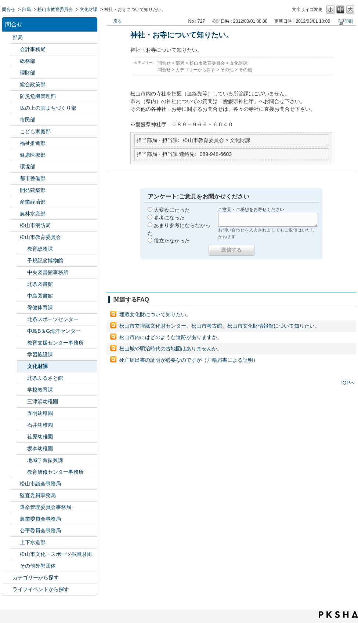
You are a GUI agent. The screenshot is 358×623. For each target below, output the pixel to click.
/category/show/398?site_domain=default (14, 108)
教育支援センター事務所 (55, 343)
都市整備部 (33, 178)
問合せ (8, 9)
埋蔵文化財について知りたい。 (155, 314)
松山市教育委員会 (55, 9)
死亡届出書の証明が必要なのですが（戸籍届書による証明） (188, 360)
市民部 (27, 120)
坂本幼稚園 (40, 448)
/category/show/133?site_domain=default (14, 167)
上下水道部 (33, 542)
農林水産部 (33, 213)
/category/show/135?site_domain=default (14, 178)
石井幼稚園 (40, 425)
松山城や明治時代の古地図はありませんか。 (170, 348)
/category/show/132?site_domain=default (14, 155)
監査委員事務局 (38, 495)
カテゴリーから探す (35, 577)
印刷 (348, 21)
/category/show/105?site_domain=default (7, 589)
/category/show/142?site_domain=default (14, 237)
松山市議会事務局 (40, 484)
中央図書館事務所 (47, 272)
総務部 (27, 61)
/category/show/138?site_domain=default (14, 202)
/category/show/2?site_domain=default (7, 578)
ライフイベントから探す (40, 589)
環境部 (27, 167)
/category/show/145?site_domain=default (14, 531)
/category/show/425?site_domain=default (14, 190)
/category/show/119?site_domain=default (7, 37)
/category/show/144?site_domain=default (14, 542)
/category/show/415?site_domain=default (14, 131)
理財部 (27, 73)
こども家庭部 (35, 131)
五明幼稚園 (40, 413)
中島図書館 (40, 296)
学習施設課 (40, 354)
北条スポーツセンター (53, 319)
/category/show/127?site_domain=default (14, 73)
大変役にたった (172, 210)
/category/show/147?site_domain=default (14, 519)
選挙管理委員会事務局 (45, 507)
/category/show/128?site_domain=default (14, 120)
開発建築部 (33, 190)
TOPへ (347, 383)
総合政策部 (33, 84)
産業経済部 (33, 202)
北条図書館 (40, 284)
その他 (227, 69)
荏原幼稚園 (40, 437)
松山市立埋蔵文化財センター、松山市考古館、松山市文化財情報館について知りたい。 (219, 326)
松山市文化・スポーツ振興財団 (56, 554)
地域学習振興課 (45, 460)
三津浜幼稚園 (42, 401)
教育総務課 (40, 249)
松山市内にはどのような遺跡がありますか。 (170, 337)
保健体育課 (40, 307)
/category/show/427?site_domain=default (14, 214)
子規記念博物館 (45, 260)
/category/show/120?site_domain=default (14, 49)
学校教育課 (40, 390)
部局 (26, 9)
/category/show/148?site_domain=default (14, 507)
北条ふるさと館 (45, 378)
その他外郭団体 (38, 566)
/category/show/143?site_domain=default (14, 484)
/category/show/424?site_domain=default (14, 96)
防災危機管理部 (38, 96)
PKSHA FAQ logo (338, 614)
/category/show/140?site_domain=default (14, 225)
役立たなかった (172, 241)
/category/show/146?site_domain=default (14, 495)
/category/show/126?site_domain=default (14, 84)
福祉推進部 (33, 143)
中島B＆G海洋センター (54, 331)
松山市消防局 (35, 225)
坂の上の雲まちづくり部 (48, 108)
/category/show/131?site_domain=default (14, 566)
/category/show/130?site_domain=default (14, 143)
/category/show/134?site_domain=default (14, 554)
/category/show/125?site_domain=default (14, 61)
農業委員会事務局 (40, 519)
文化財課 (88, 9)
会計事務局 (33, 49)
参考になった (169, 218)
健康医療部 (33, 155)
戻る (117, 21)
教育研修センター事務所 (55, 472)
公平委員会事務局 (40, 530)
